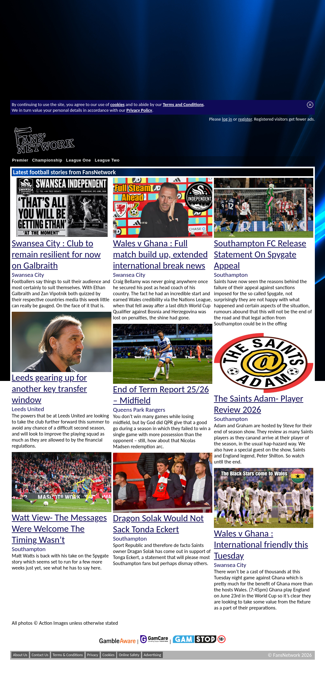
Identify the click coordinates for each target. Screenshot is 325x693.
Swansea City (28, 274)
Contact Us (40, 655)
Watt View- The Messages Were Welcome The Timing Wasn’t (59, 528)
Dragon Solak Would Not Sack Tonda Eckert (158, 524)
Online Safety (129, 655)
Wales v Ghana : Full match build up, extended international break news (160, 254)
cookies (117, 104)
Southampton (28, 549)
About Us (20, 655)
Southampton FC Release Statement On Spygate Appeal (260, 254)
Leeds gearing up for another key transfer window (49, 388)
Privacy (92, 655)
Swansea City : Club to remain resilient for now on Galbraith (56, 254)
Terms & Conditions (68, 655)
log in (227, 119)
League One (78, 160)
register (245, 119)
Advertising (152, 655)
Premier (20, 160)
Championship (47, 160)
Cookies (109, 655)
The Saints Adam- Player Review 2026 (258, 404)
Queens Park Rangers (139, 409)
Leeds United (28, 409)
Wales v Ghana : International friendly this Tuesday (261, 544)
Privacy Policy (139, 110)
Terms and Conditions (183, 104)
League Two (107, 160)
